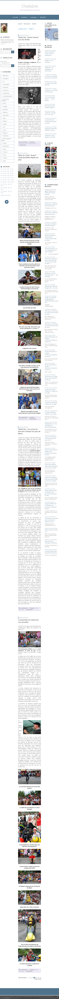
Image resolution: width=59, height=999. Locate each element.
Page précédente (22, 977)
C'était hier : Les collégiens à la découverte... (49, 69)
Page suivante (38, 979)
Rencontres (6, 146)
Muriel (46, 273)
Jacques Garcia (49, 389)
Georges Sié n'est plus (51, 543)
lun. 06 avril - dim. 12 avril (7, 179)
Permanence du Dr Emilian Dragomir (50, 106)
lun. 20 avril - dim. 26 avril (7, 175)
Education (5, 109)
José (46, 412)
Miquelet (47, 424)
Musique (5, 133)
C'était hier (5, 87)
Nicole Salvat (48, 235)
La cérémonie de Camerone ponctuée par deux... (50, 121)
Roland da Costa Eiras (51, 258)
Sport (4, 161)
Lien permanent (23, 142)
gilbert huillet (48, 191)
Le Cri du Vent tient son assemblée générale (51, 425)
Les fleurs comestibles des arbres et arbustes (51, 77)
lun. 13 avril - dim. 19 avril (7, 177)
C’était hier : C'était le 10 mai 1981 (51, 403)
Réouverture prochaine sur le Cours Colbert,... (51, 467)
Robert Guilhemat (50, 490)
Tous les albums (54, 179)
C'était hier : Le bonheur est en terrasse (51, 91)
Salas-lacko (48, 541)
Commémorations (7, 96)
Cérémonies (6, 93)
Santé (4, 149)
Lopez (46, 437)
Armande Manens (50, 551)
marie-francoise (49, 450)
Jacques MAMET (49, 503)
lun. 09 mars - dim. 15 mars (6, 192)
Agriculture (5, 75)
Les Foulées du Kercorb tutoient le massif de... (51, 339)
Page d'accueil (27, 23)
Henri (46, 311)
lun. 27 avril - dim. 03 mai (7, 173)
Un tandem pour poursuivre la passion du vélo (51, 452)
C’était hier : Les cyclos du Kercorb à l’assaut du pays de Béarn (29, 431)
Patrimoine (5, 136)
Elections (5, 112)
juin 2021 (20, 23)
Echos (4, 103)
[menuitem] (15, 17)
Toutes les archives (5, 195)
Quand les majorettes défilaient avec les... (51, 129)
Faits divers (6, 115)
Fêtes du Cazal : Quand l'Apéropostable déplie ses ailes (28, 157)
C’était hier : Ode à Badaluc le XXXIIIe (50, 136)
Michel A (47, 286)
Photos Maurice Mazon (6, 139)
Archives (24, 17)
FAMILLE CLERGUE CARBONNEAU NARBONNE (50, 299)
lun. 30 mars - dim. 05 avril (7, 182)
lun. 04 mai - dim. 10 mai (7, 171)
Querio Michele (49, 337)
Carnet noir (6, 90)
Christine (47, 518)
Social (4, 155)
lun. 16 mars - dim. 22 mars (6, 188)
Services (5, 152)
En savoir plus (7, 997)
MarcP (46, 204)
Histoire (5, 121)
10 (38, 977)
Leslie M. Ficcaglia (50, 477)
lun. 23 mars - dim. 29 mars (6, 184)
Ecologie (5, 106)
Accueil (15, 17)
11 (40, 977)
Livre (4, 127)
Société (5, 158)
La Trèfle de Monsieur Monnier (50, 192)
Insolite (5, 124)
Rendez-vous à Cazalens (49, 61)
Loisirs (4, 130)
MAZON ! (43, 17)
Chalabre (29, 6)
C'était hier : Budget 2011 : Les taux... (50, 113)
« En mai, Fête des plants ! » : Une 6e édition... (50, 98)
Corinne (47, 402)
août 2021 (34, 23)
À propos (33, 17)
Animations (6, 78)
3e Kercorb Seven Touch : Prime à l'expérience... (50, 53)
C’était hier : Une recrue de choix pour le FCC (51, 438)
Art (3, 81)
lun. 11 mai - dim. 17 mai (7, 169)
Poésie (4, 143)
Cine (46, 224)
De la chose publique (5, 99)
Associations (6, 84)
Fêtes (4, 118)
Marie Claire (48, 530)
